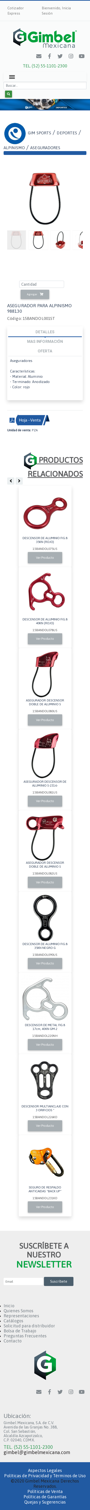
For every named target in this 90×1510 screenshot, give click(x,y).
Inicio (9, 1305)
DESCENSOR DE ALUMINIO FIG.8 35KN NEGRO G (45, 946)
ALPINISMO (14, 148)
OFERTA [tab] (45, 351)
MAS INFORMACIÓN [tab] (45, 341)
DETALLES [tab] (45, 331)
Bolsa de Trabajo (20, 1330)
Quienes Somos (18, 1310)
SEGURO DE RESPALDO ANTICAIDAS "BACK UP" (45, 1189)
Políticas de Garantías (45, 1496)
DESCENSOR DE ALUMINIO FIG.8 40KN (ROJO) (45, 621)
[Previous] (78, 240)
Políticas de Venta (45, 1491)
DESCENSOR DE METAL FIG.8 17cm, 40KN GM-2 (45, 1027)
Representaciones (21, 1315)
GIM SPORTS (39, 133)
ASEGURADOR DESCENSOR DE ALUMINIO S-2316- (45, 783)
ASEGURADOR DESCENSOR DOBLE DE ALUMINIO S (45, 702)
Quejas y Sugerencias (45, 1502)
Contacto (13, 1340)
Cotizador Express (15, 10)
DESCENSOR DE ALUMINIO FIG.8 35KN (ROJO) (45, 540)
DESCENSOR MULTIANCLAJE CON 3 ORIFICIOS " (45, 1108)
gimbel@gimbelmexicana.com (37, 1452)
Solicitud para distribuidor (29, 1325)
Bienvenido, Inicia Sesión (56, 10)
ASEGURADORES (45, 148)
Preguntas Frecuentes (25, 1335)
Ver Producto (45, 557)
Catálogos (13, 1320)
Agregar (35, 294)
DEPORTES (67, 133)
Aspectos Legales (45, 1470)
